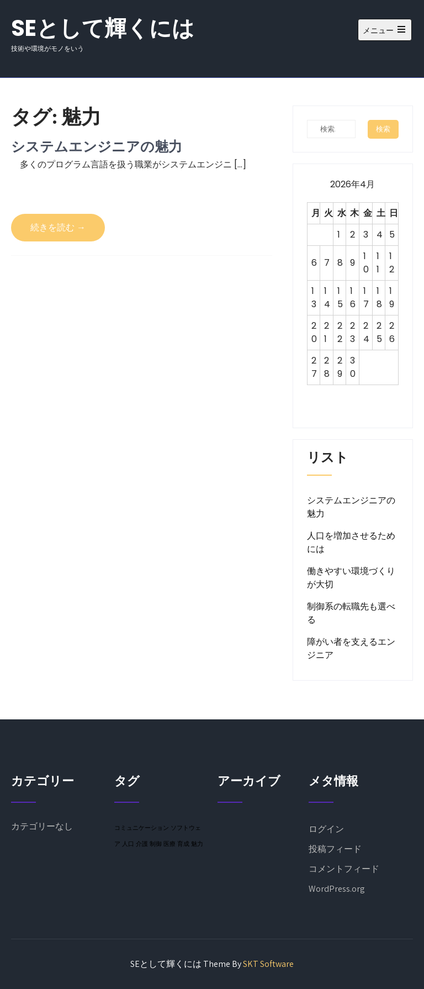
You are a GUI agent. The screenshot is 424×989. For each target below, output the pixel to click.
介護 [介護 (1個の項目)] (142, 844)
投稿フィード (335, 849)
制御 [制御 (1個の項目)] (156, 844)
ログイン (326, 829)
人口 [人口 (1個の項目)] (128, 844)
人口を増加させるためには (351, 542)
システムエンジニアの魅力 (96, 146)
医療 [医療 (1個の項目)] (169, 844)
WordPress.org (337, 889)
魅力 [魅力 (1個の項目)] (197, 844)
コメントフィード (344, 869)
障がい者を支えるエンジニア (351, 648)
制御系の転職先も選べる (351, 613)
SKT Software (268, 964)
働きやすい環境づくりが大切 (351, 578)
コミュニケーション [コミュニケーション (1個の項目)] (141, 828)
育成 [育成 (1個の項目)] (183, 844)
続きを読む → (58, 227)
